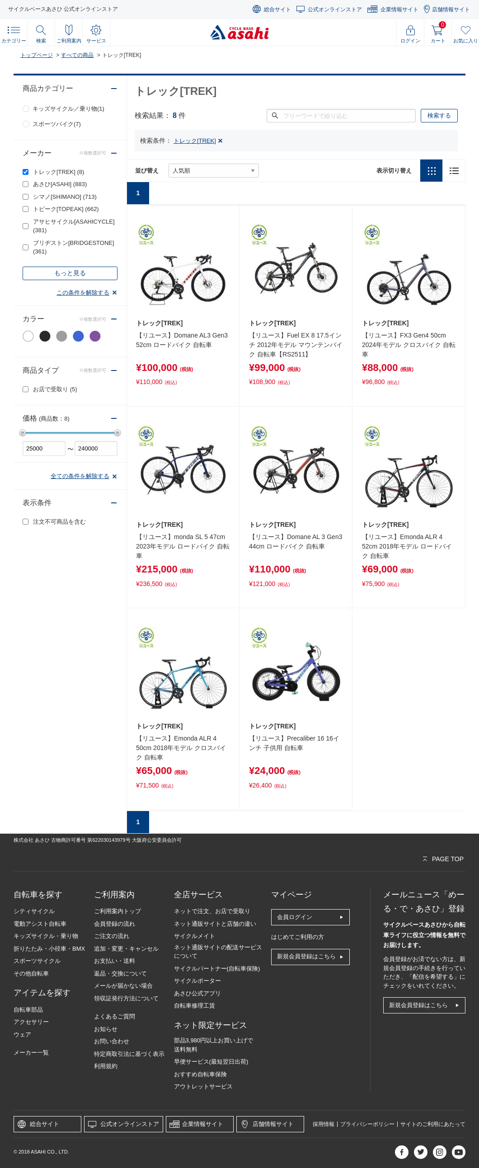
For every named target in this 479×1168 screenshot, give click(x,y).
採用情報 (323, 1124)
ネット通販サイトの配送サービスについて (218, 952)
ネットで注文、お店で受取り (212, 911)
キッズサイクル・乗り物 (46, 936)
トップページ (36, 55)
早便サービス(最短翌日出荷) (211, 1061)
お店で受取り (55, 389)
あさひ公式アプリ (197, 993)
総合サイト (277, 9)
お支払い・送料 (114, 960)
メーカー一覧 (31, 1052)
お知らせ (105, 1029)
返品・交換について (120, 973)
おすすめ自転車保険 (200, 1074)
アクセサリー (31, 1021)
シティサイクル (34, 911)
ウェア (22, 1034)
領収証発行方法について (126, 998)
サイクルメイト (194, 936)
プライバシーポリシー (367, 1124)
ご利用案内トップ (117, 911)
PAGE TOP (448, 859)
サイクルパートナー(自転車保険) (217, 968)
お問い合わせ (111, 1041)
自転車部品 (28, 1009)
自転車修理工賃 (194, 1005)
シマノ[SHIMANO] (65, 196)
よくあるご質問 (114, 1016)
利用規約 (105, 1066)
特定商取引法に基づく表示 (129, 1054)
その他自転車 (31, 973)
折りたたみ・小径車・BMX (49, 948)
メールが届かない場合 (123, 985)
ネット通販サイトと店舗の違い (215, 923)
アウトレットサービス (203, 1086)
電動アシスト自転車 (40, 923)
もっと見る (70, 273)
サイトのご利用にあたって (432, 1124)
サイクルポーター (197, 980)
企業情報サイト (399, 9)
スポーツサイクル (37, 960)
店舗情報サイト (451, 9)
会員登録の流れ (114, 923)
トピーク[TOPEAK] (66, 209)
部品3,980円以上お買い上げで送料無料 (214, 1045)
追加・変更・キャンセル (126, 948)
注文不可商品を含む (59, 521)
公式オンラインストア (335, 9)
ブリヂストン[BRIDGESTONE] (73, 247)
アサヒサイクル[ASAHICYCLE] (74, 226)
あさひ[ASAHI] (60, 184)
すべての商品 (77, 55)
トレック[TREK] (58, 172)
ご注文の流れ (111, 936)
